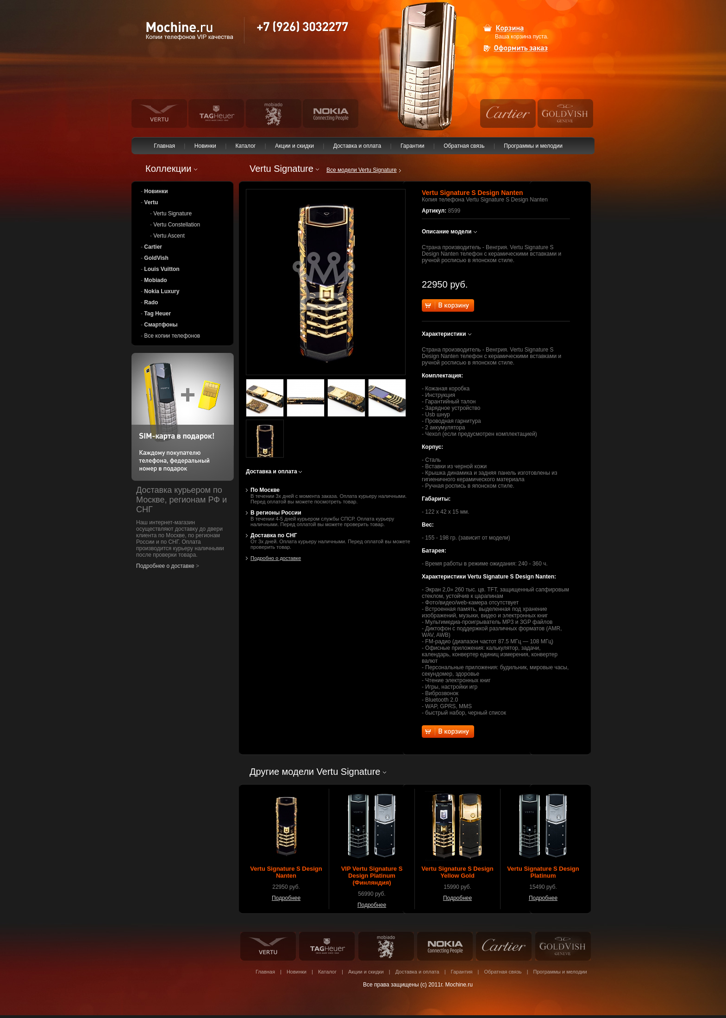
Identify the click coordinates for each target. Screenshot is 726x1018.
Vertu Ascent (168, 236)
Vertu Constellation (176, 224)
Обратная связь (464, 146)
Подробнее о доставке (165, 566)
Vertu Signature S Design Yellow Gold (457, 872)
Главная (164, 146)
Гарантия (462, 971)
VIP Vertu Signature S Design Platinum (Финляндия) (372, 875)
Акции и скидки (294, 146)
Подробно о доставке (275, 558)
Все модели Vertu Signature (361, 170)
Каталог (245, 146)
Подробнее (286, 898)
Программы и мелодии (533, 146)
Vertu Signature (172, 213)
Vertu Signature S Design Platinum (543, 872)
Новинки (205, 146)
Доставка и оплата (357, 146)
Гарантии (412, 146)
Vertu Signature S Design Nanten (286, 872)
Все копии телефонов (172, 336)
